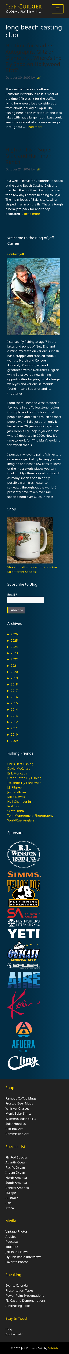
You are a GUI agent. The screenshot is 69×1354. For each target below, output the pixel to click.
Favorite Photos (16, 1262)
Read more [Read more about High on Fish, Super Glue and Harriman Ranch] (32, 214)
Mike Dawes (16, 797)
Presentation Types (19, 1290)
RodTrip (13, 806)
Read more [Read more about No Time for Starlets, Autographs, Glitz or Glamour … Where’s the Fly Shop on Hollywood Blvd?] (34, 127)
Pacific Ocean (15, 1167)
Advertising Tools (17, 1306)
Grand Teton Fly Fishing (24, 778)
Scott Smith (15, 811)
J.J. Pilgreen (15, 787)
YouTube (11, 1247)
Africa (9, 1208)
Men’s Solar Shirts (18, 1113)
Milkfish (53, 1348)
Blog (8, 1329)
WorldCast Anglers (20, 820)
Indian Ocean (15, 1172)
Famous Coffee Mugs (20, 1098)
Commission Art (17, 1134)
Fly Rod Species (16, 1157)
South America (16, 1182)
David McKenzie (18, 768)
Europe (10, 1193)
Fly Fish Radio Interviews (23, 1257)
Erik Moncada (17, 773)
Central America (17, 1188)
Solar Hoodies (15, 1123)
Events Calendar (17, 1285)
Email (12, 595)
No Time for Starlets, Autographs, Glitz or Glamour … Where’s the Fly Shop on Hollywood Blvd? (33, 58)
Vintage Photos (16, 1231)
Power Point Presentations (24, 1295)
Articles (10, 1236)
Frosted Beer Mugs (19, 1103)
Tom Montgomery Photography (30, 815)
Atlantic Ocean (16, 1162)
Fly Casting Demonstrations (25, 1300)
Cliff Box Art (14, 1129)
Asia (8, 1203)
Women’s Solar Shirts (20, 1118)
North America (16, 1177)
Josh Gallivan (16, 792)
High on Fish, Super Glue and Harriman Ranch (28, 155)
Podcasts (11, 1241)
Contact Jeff (15, 254)
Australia (11, 1198)
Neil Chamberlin (19, 801)
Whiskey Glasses (17, 1108)
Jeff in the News (16, 1252)
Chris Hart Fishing (20, 764)
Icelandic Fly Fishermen (24, 783)
